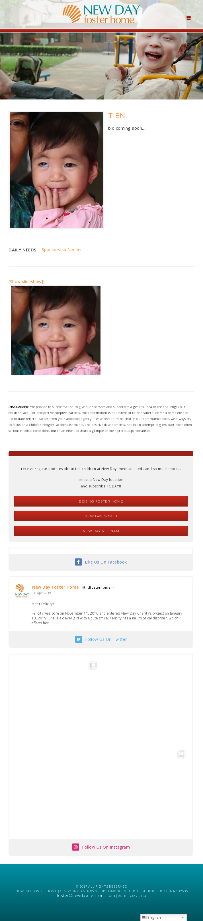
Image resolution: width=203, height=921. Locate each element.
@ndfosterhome (96, 587)
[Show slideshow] (26, 281)
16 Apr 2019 (41, 593)
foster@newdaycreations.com (86, 895)
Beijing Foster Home (101, 501)
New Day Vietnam (101, 531)
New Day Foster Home (55, 587)
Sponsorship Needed (62, 249)
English (151, 917)
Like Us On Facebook (106, 562)
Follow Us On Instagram (106, 847)
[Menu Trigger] (188, 17)
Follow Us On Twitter (106, 639)
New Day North (101, 516)
